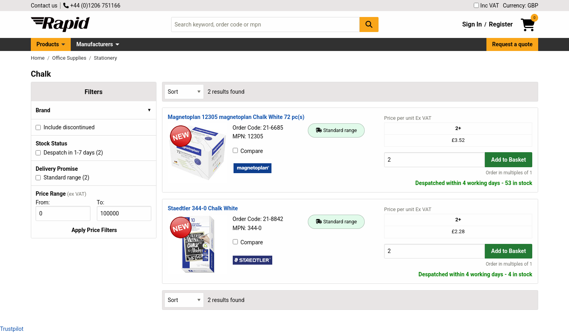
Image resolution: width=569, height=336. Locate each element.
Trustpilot (11, 329)
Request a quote (512, 44)
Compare (248, 151)
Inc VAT (486, 5)
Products (47, 44)
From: (46, 202)
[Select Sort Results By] (184, 91)
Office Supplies (70, 58)
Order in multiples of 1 (509, 173)
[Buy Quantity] (434, 159)
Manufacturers (94, 44)
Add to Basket (508, 160)
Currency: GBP (520, 5)
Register (500, 24)
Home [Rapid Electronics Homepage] (38, 58)
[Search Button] (369, 24)
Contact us (44, 5)
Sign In (472, 24)
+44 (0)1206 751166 (91, 5)
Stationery (105, 58)
